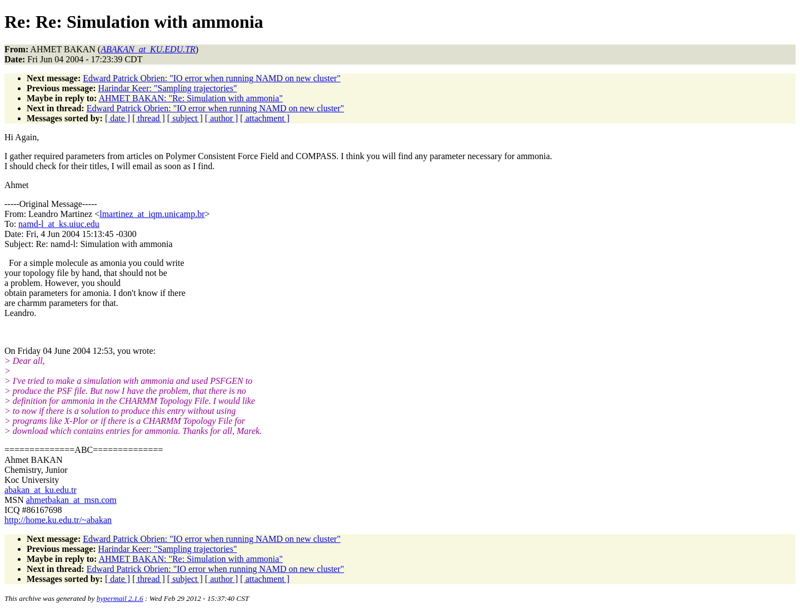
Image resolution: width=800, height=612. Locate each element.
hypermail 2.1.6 (120, 598)
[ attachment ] (264, 118)
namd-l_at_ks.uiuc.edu (58, 224)
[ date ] (117, 118)
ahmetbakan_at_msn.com (71, 500)
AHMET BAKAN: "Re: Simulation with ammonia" (190, 98)
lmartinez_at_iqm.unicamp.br (151, 214)
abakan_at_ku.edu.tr (40, 490)
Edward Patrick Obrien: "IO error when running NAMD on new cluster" (212, 78)
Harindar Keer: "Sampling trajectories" (167, 88)
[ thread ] (148, 118)
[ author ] (221, 118)
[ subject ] (185, 118)
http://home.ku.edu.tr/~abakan (58, 520)
